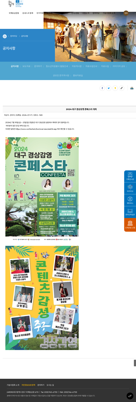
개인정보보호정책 (28, 385)
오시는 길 (50, 385)
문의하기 (41, 385)
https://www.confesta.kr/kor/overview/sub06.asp (36, 129)
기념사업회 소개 (13, 385)
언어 (126, 13)
